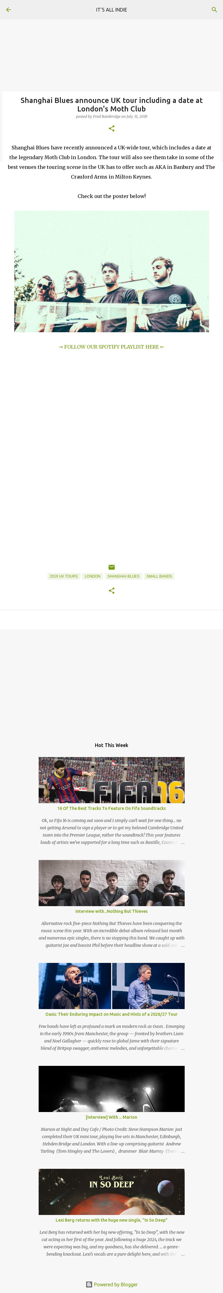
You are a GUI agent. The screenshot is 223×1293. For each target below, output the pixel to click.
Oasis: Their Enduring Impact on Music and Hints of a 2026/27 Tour (111, 1014)
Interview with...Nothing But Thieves (111, 911)
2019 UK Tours (64, 576)
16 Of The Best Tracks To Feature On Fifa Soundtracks (111, 808)
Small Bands (159, 576)
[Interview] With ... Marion (111, 1117)
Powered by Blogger (111, 1284)
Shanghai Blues (123, 576)
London (92, 576)
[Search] (214, 9)
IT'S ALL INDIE (111, 9)
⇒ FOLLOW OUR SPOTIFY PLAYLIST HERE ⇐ (111, 347)
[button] (111, 129)
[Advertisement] (111, 681)
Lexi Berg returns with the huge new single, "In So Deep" (112, 1220)
